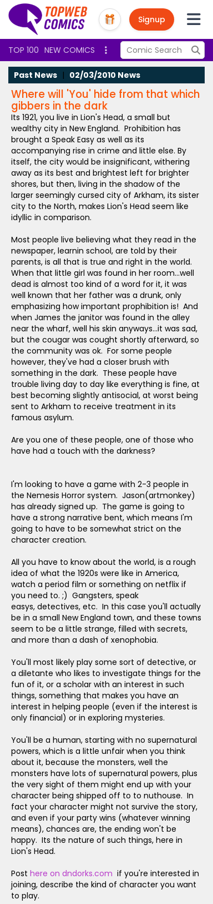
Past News (35, 75)
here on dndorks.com (71, 873)
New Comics (69, 50)
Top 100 (23, 50)
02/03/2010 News (104, 75)
